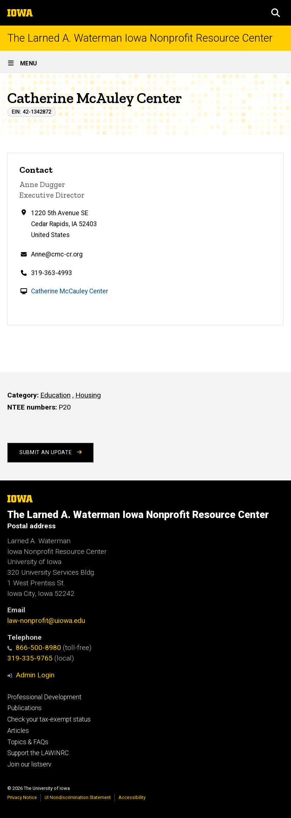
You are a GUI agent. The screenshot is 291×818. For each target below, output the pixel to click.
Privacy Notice (22, 797)
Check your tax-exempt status (49, 719)
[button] (275, 13)
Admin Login (35, 675)
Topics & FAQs (27, 742)
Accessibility (132, 797)
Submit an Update (50, 452)
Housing (88, 395)
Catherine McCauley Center (69, 291)
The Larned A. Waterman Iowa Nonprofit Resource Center (140, 38)
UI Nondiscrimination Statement (78, 797)
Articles (18, 730)
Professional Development (44, 697)
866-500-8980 (34, 647)
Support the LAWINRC (38, 753)
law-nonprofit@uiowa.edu (46, 620)
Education (55, 395)
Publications (24, 708)
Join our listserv (29, 764)
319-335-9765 (30, 658)
